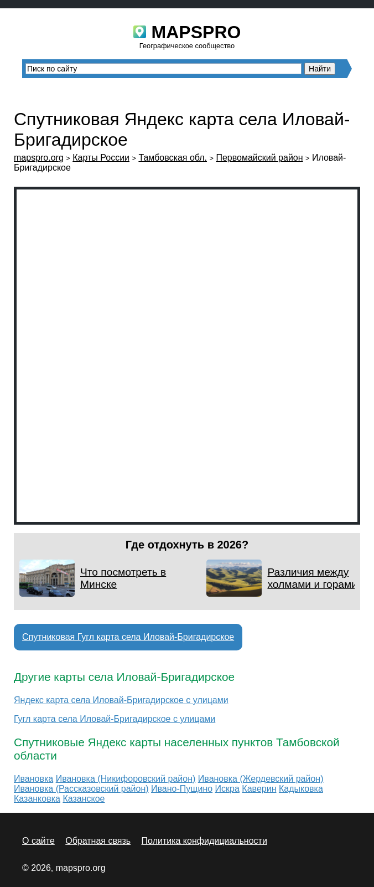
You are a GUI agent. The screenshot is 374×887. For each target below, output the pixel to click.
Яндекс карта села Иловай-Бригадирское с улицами (121, 700)
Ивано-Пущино (181, 788)
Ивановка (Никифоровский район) (126, 778)
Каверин (259, 788)
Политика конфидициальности (204, 840)
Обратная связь (98, 840)
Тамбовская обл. (172, 157)
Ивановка (33, 778)
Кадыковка (301, 788)
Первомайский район (259, 157)
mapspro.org (39, 157)
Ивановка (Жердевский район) (261, 778)
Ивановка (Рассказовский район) (81, 788)
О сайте (38, 840)
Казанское (84, 798)
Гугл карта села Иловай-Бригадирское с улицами (114, 719)
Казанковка (37, 798)
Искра (227, 788)
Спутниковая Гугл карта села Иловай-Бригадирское (128, 637)
